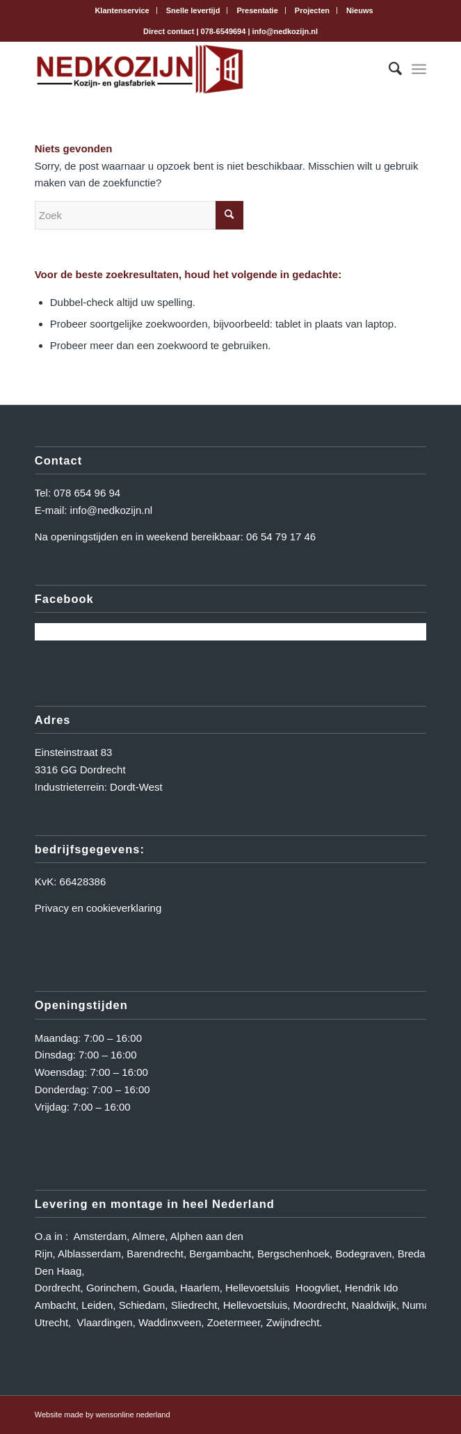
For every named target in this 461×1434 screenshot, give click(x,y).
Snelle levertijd (193, 10)
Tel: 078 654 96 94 (77, 493)
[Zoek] (388, 69)
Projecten (312, 10)
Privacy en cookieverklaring (98, 908)
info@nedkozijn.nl (285, 31)
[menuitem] (122, 10)
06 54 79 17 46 (281, 536)
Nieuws (359, 10)
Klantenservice (122, 10)
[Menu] (419, 69)
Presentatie (256, 10)
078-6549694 (223, 31)
